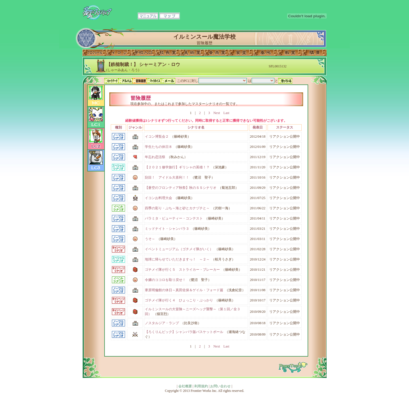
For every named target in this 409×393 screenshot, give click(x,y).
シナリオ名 (195, 127)
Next (216, 113)
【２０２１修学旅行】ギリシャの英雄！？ (177, 167)
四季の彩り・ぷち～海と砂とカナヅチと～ (177, 208)
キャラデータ (111, 81)
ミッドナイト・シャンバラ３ (167, 229)
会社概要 (185, 386)
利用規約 (201, 386)
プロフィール (94, 52)
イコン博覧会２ (157, 136)
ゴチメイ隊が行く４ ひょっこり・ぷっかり (179, 300)
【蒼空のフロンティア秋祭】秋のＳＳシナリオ (180, 188)
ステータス (284, 127)
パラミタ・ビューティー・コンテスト (174, 218)
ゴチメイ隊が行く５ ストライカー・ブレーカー (182, 270)
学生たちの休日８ (158, 147)
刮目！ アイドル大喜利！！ (167, 177)
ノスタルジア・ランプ (162, 323)
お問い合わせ (220, 386)
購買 (314, 52)
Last (226, 113)
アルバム (125, 81)
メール (168, 81)
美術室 (192, 52)
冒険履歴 (140, 81)
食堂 (241, 52)
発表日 (258, 127)
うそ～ (150, 239)
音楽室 (216, 52)
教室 (290, 52)
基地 (265, 52)
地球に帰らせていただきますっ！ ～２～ (177, 259)
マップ (169, 16)
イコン (119, 52)
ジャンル (135, 127)
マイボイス (154, 81)
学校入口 (143, 52)
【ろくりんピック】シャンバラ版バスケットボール (184, 332)
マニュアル (148, 16)
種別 (118, 127)
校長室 (168, 52)
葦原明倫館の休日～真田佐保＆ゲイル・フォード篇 (184, 290)
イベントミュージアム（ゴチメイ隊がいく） (179, 249)
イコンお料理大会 (158, 198)
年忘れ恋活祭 (155, 157)
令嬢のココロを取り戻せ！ (165, 280)
